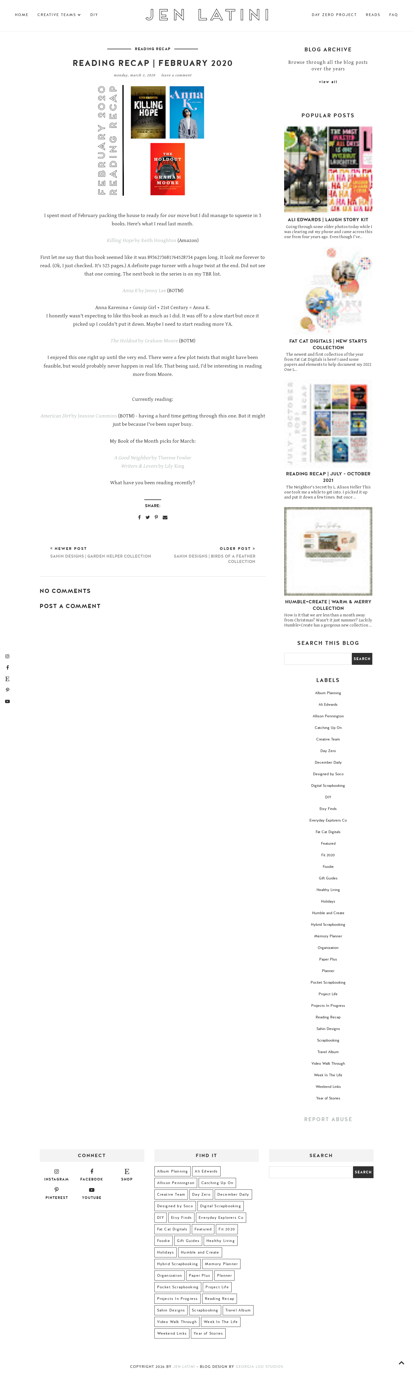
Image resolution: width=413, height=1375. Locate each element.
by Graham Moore (144, 341)
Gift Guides (328, 878)
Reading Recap (153, 49)
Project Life (328, 994)
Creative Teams (59, 14)
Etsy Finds (328, 808)
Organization (328, 947)
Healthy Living (328, 889)
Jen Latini (184, 1366)
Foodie (328, 866)
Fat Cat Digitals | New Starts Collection (328, 344)
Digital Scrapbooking (328, 785)
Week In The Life (328, 1075)
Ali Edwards (328, 704)
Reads (373, 14)
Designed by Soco (328, 774)
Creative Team (328, 739)
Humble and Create (328, 913)
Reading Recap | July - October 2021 (328, 477)
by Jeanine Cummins (78, 416)
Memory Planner (328, 936)
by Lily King (152, 466)
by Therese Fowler (152, 458)
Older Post (204, 555)
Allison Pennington (328, 716)
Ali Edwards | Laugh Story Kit (328, 219)
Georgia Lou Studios (259, 1366)
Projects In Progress (328, 1005)
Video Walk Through (328, 1063)
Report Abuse (328, 1119)
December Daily (328, 762)
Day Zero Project (334, 14)
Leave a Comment (176, 75)
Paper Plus (328, 959)
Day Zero (328, 751)
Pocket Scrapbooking (328, 982)
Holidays (328, 901)
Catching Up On (328, 727)
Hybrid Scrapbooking (328, 924)
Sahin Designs (328, 1028)
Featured (328, 843)
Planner (328, 971)
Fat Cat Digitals (328, 832)
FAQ (393, 14)
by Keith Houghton (141, 240)
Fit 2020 (328, 855)
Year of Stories (328, 1098)
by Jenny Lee (144, 291)
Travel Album (328, 1052)
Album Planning (328, 693)
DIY (94, 14)
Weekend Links (328, 1086)
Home (22, 14)
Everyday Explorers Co (328, 820)
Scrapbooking (328, 1040)
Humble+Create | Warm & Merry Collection (328, 605)
